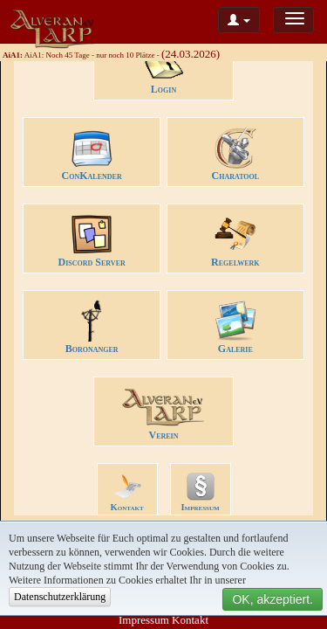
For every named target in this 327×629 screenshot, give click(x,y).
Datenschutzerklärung (60, 597)
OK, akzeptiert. (272, 599)
